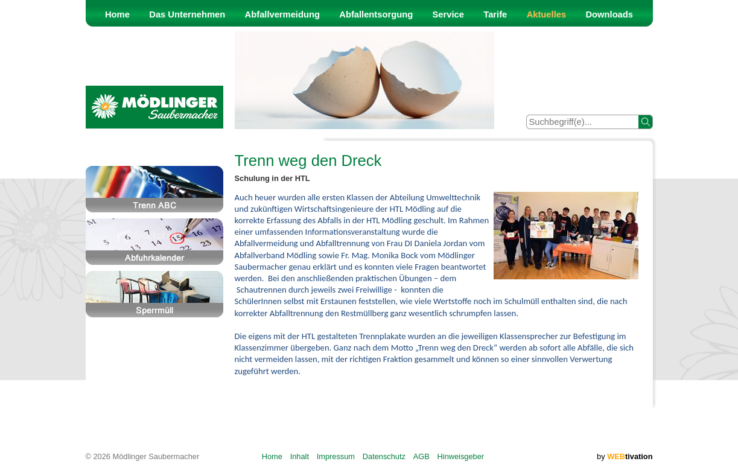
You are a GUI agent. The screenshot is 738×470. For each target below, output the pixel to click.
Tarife (495, 14)
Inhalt (299, 456)
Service (448, 14)
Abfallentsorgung (376, 14)
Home (117, 14)
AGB (421, 456)
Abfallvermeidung (282, 14)
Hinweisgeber (461, 456)
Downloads (609, 14)
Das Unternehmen (187, 14)
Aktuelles (546, 14)
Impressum (336, 456)
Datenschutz (384, 456)
